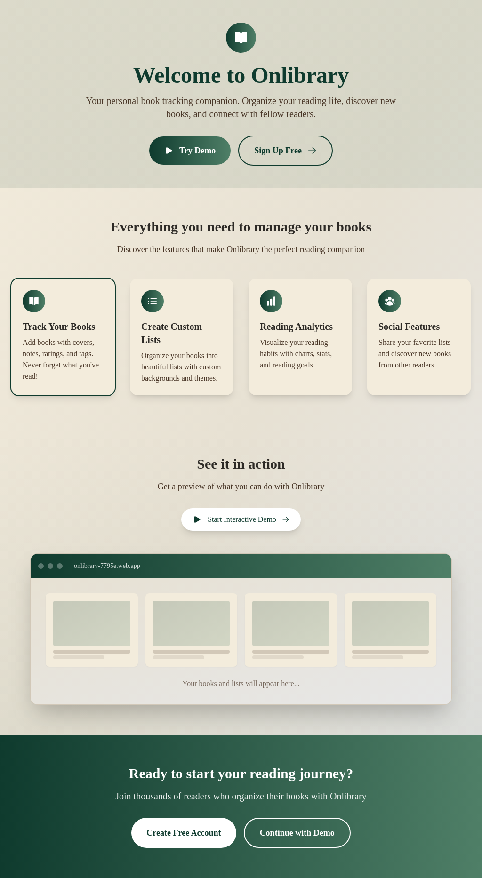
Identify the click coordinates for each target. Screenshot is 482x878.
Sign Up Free (285, 150)
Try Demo (190, 150)
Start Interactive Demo (241, 519)
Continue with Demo (297, 833)
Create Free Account (183, 833)
